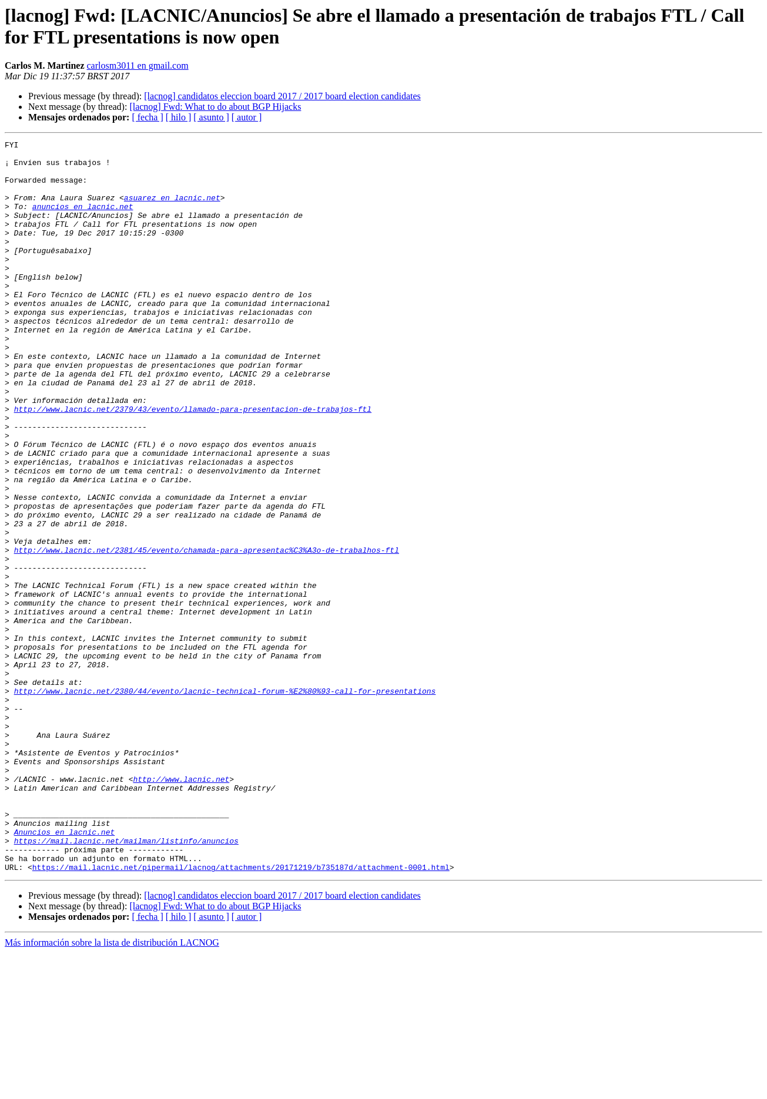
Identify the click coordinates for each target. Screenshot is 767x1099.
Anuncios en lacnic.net (64, 971)
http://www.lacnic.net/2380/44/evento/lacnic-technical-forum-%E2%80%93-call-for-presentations (225, 801)
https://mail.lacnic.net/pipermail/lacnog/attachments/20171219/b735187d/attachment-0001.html (241, 1013)
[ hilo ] (179, 117)
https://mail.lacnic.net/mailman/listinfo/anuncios (126, 981)
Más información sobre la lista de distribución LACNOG (112, 1089)
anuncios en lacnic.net (82, 220)
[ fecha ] (147, 117)
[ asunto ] (211, 117)
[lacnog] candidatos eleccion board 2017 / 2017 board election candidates (282, 96)
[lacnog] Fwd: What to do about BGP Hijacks (215, 107)
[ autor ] (247, 117)
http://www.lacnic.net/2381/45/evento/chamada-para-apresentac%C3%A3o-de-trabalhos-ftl (206, 632)
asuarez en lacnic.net (172, 209)
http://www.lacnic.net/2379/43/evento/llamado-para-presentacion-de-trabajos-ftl (192, 463)
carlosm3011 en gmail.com (138, 65)
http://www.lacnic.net (181, 907)
